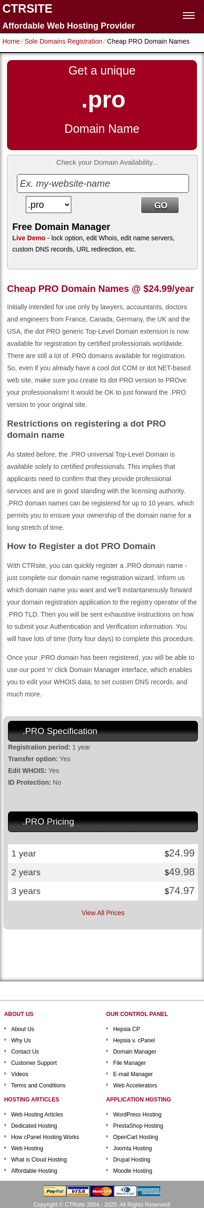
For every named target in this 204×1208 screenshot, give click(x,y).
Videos (19, 1074)
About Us (22, 1029)
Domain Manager (134, 1051)
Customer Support (34, 1063)
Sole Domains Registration (63, 41)
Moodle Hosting (132, 1171)
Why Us (21, 1040)
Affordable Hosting (34, 1171)
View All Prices (103, 913)
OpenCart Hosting (135, 1137)
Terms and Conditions (38, 1085)
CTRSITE (27, 8)
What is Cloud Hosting (39, 1159)
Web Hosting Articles (37, 1114)
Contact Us (25, 1051)
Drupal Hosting (131, 1159)
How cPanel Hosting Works (45, 1137)
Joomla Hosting (132, 1148)
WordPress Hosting (137, 1114)
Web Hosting (27, 1148)
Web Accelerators (135, 1085)
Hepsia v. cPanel (134, 1040)
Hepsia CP (126, 1029)
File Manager (129, 1063)
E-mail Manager (133, 1074)
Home (11, 41)
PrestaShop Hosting (138, 1126)
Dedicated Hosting (34, 1126)
